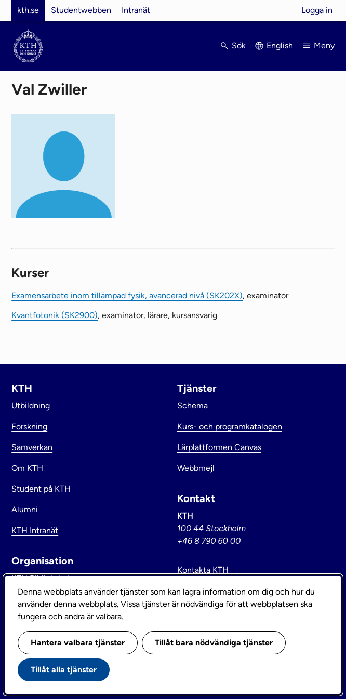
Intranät (136, 10)
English (280, 45)
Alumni (24, 510)
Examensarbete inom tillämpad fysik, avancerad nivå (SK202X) (127, 295)
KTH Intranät (34, 530)
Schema (192, 406)
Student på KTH (41, 489)
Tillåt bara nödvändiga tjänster (214, 643)
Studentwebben (81, 10)
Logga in (316, 10)
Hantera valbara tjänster (78, 643)
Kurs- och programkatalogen (229, 426)
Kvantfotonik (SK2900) (54, 315)
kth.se (28, 10)
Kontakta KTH (203, 570)
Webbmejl (196, 468)
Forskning (29, 426)
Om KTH (27, 468)
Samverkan (31, 447)
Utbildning (30, 406)
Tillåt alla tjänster (64, 670)
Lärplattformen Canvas (219, 447)
